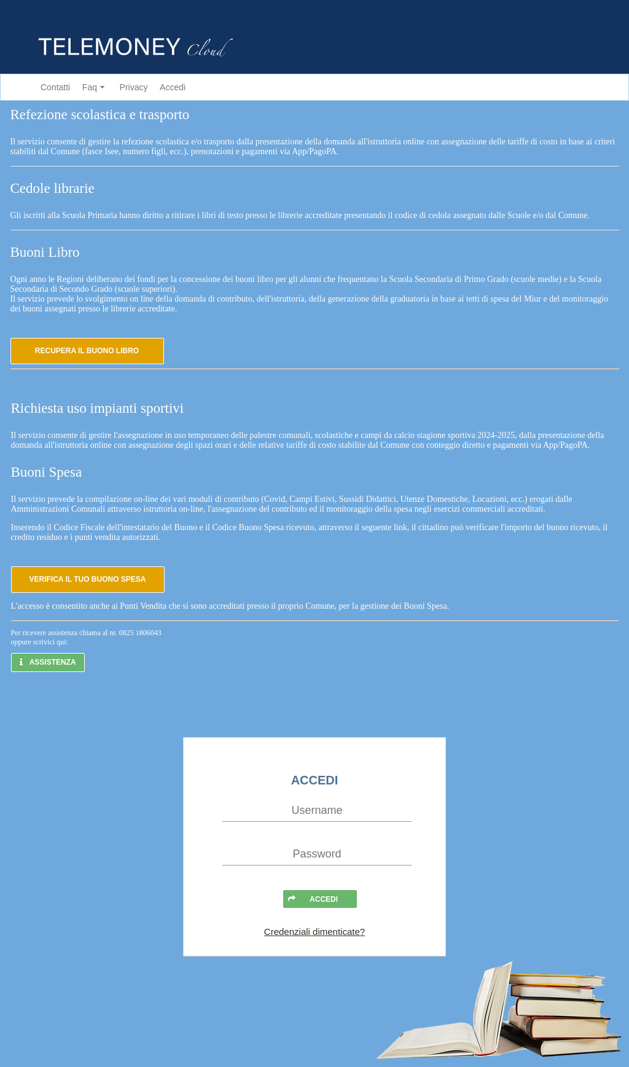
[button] (87, 351)
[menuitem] (53, 87)
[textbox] (317, 811)
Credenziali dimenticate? (314, 931)
